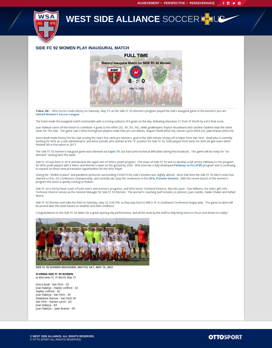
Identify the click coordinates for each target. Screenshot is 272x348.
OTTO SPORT (41, 339)
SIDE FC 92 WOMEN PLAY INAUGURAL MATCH (82, 48)
